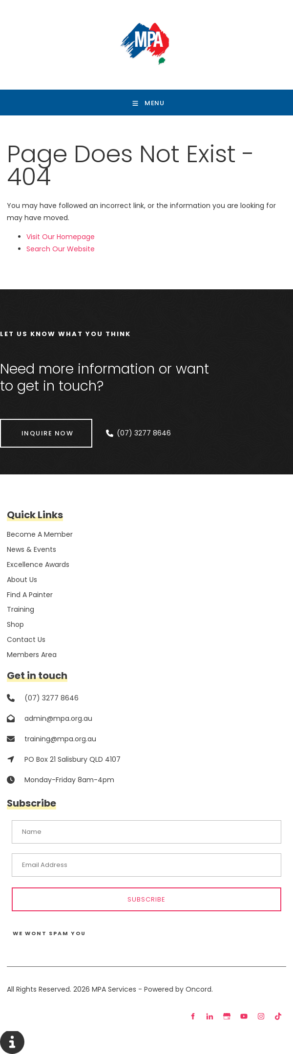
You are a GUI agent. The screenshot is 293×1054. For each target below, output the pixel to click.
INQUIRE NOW (26, 425)
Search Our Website (60, 249)
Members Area (32, 654)
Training (20, 609)
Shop (15, 624)
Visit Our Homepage (60, 237)
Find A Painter (30, 595)
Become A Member (40, 534)
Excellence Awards (38, 564)
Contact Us (26, 639)
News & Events (31, 549)
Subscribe (146, 899)
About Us (22, 579)
